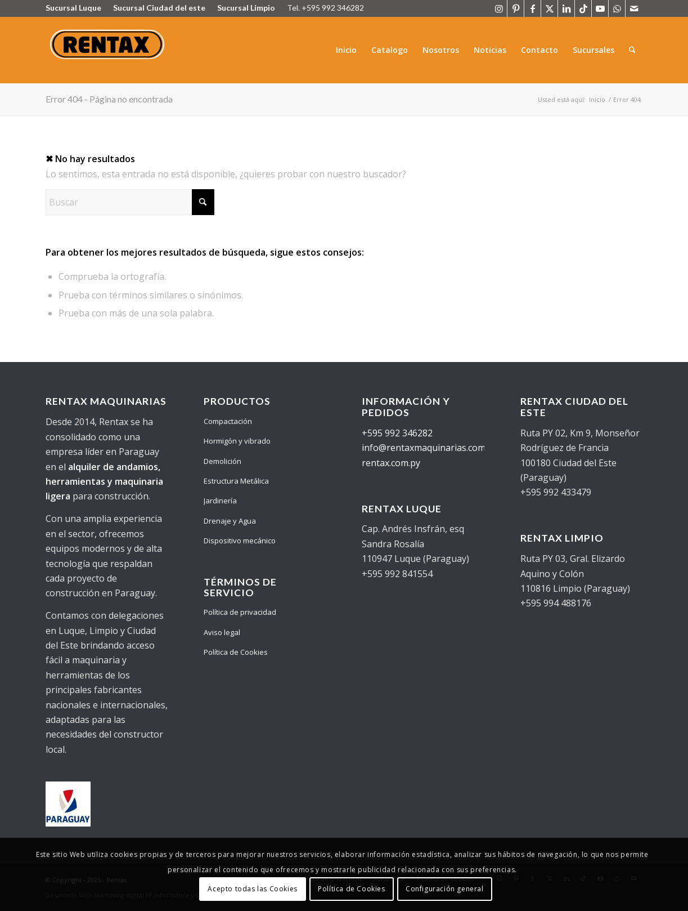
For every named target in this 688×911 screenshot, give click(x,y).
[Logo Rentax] (109, 50)
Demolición (222, 461)
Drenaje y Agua (230, 521)
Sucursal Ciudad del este (159, 7)
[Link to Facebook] (532, 8)
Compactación (228, 421)
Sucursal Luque (73, 7)
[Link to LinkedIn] (566, 8)
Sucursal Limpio (246, 7)
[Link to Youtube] (600, 8)
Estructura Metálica (236, 481)
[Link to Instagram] (499, 8)
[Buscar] (632, 50)
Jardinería (220, 500)
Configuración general (445, 889)
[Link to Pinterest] (515, 8)
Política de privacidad (240, 612)
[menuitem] (346, 50)
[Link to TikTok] (583, 8)
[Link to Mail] (634, 8)
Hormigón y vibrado (237, 441)
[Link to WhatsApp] (617, 8)
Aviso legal (222, 632)
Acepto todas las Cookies (252, 889)
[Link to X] (549, 8)
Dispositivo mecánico (240, 540)
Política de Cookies (236, 652)
